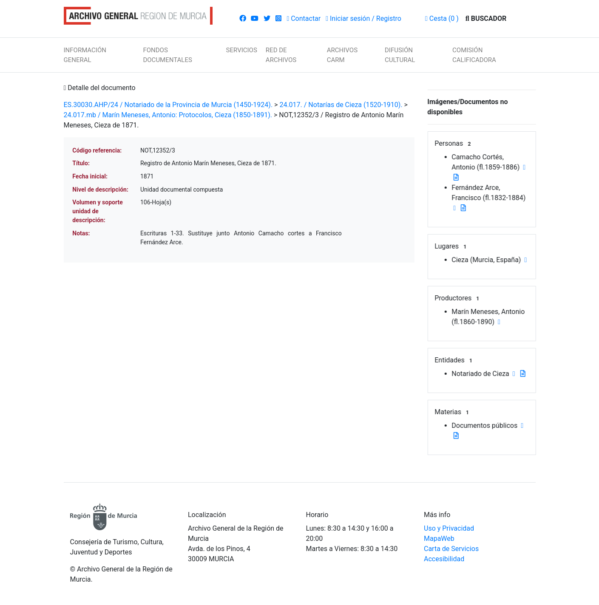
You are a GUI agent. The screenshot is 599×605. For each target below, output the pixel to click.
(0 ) (442, 18)
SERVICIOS (241, 50)
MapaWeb (439, 538)
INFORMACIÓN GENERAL (85, 55)
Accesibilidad (444, 559)
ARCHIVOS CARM (342, 55)
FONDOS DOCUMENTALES (167, 55)
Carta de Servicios (451, 549)
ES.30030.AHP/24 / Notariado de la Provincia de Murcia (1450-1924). (168, 105)
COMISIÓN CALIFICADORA (474, 55)
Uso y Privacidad (449, 528)
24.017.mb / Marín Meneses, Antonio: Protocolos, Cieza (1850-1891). (168, 115)
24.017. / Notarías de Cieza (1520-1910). (340, 105)
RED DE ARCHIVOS (281, 55)
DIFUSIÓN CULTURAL (400, 55)
